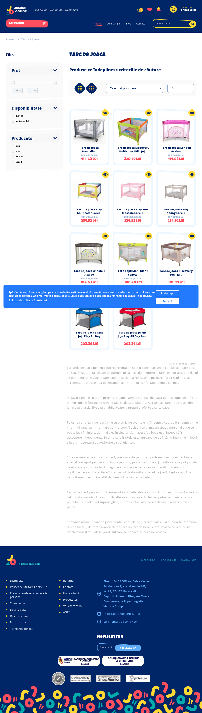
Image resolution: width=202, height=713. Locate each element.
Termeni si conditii (21, 629)
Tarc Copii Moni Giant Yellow (133, 272)
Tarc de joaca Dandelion (89, 149)
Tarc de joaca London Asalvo (176, 149)
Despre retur (18, 622)
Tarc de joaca (30, 39)
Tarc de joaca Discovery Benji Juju (176, 272)
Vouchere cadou (73, 606)
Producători (70, 599)
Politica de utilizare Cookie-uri (28, 587)
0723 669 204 (71, 9)
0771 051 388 (56, 9)
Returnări (69, 580)
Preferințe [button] (167, 293)
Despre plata (18, 609)
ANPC (66, 612)
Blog (128, 23)
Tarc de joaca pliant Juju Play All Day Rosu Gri (133, 336)
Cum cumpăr (114, 23)
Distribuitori (17, 580)
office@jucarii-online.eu (122, 614)
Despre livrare (19, 616)
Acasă (98, 23)
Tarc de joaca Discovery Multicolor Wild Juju (132, 149)
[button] (134, 88)
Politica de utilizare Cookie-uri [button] (28, 300)
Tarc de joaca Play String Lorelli (175, 211)
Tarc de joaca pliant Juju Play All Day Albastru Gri (89, 336)
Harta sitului (71, 593)
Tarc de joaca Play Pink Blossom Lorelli (133, 211)
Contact (140, 23)
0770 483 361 (41, 9)
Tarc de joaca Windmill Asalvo (89, 272)
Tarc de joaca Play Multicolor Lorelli (89, 211)
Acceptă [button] (167, 301)
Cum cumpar (18, 603)
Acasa (10, 39)
